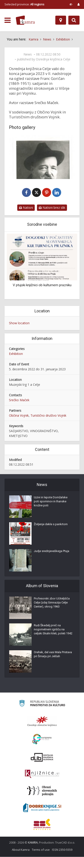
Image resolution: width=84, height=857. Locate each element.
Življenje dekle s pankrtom (51, 524)
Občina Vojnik (19, 416)
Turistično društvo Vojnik (48, 416)
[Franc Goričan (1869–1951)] (42, 157)
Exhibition (16, 354)
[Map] (60, 20)
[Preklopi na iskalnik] (74, 20)
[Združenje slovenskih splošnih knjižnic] (42, 774)
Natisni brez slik (52, 208)
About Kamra (21, 850)
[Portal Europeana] (42, 739)
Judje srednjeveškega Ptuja (51, 551)
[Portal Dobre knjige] (42, 807)
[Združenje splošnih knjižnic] (42, 824)
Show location (19, 323)
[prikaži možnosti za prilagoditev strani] (70, 4)
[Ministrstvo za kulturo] (42, 704)
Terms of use (41, 850)
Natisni (26, 208)
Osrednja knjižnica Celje (53, 59)
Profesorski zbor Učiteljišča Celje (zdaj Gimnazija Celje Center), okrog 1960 (52, 602)
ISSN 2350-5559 (62, 850)
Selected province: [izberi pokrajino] (24, 4)
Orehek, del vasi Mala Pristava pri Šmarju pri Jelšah (53, 654)
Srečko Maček (19, 400)
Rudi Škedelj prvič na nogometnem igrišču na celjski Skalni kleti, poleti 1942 (53, 629)
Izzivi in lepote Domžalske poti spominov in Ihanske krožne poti (50, 501)
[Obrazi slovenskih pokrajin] (42, 791)
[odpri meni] (7, 20)
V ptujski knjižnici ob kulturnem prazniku (42, 285)
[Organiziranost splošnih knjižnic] (42, 721)
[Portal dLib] (42, 757)
